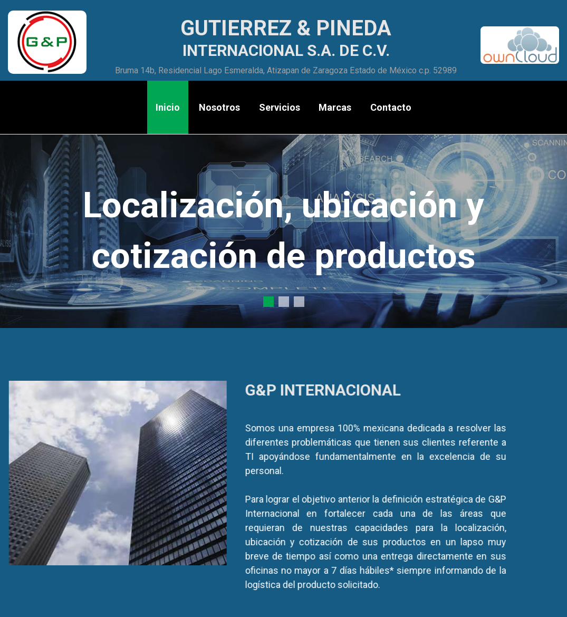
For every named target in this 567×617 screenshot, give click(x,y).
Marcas (335, 107)
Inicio (168, 107)
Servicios (279, 107)
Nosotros (219, 107)
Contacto (390, 107)
